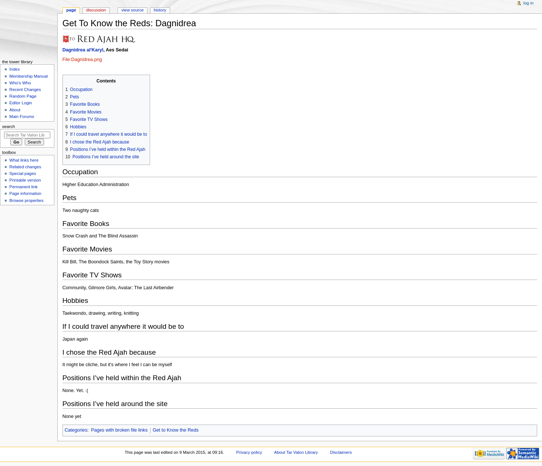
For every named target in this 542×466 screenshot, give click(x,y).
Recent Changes (25, 89)
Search (8, 126)
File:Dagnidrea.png (82, 59)
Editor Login (20, 103)
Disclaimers (341, 452)
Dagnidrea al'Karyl (83, 50)
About (14, 110)
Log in (528, 3)
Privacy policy (249, 452)
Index (14, 69)
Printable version (25, 180)
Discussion (96, 10)
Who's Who (20, 83)
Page (71, 10)
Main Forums (21, 116)
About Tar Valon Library (296, 452)
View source (132, 10)
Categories (76, 430)
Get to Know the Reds (176, 430)
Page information (25, 193)
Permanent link (23, 187)
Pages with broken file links (119, 430)
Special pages (22, 173)
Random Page (22, 96)
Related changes (25, 167)
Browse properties (26, 200)
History (160, 10)
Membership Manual (28, 76)
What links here (23, 160)
